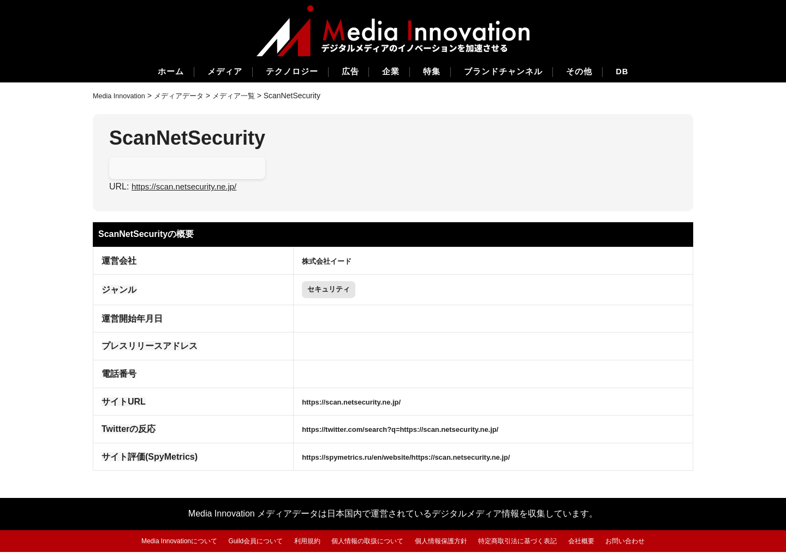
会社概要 (594, 547)
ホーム (147, 72)
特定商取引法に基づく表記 (526, 547)
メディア (206, 72)
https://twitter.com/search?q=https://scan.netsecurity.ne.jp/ (398, 435)
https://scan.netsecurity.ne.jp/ (188, 187)
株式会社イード (306, 261)
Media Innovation (122, 96)
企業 (391, 72)
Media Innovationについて (164, 547)
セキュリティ (310, 293)
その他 (598, 72)
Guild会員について (246, 547)
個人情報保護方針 (443, 547)
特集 (436, 72)
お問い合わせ (641, 547)
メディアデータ (186, 96)
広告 (345, 72)
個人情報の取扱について (365, 547)
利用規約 (301, 547)
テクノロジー (280, 72)
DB (646, 72)
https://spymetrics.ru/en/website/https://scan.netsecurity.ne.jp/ (405, 462)
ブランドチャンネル (515, 72)
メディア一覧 (245, 96)
